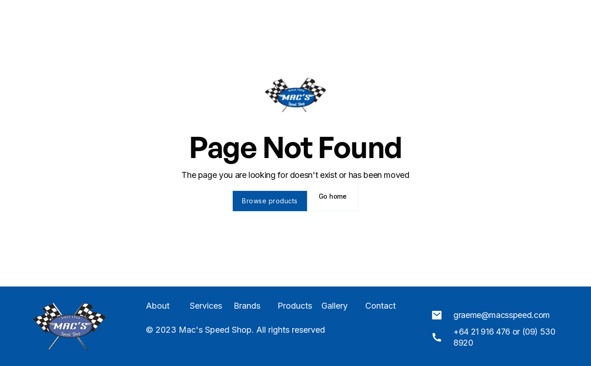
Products (294, 306)
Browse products (270, 201)
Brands (247, 306)
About (157, 306)
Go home (333, 196)
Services (206, 306)
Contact (380, 306)
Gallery (334, 306)
